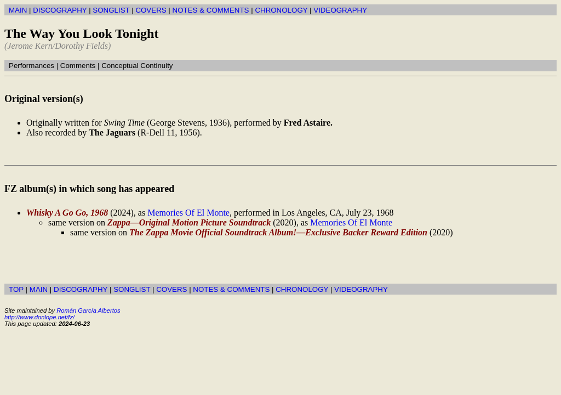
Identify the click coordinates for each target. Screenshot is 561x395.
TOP (16, 289)
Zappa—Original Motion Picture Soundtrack (189, 222)
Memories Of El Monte (188, 212)
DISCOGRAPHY (60, 10)
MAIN (18, 10)
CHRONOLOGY (281, 10)
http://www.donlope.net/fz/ (39, 317)
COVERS (150, 10)
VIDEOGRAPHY (340, 10)
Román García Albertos (88, 310)
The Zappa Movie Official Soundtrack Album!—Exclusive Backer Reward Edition (278, 232)
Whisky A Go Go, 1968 (67, 212)
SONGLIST (111, 10)
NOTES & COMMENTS (211, 10)
